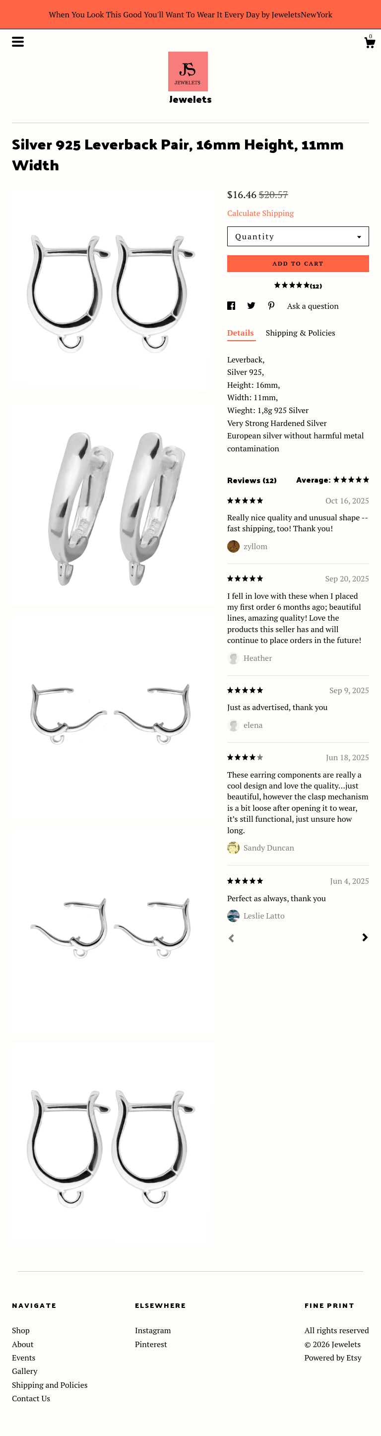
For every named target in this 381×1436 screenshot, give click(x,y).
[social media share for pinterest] (272, 305)
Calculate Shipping (260, 213)
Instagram (153, 1330)
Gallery (24, 1370)
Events (24, 1357)
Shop (21, 1330)
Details (241, 332)
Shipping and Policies (50, 1384)
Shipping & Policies (300, 332)
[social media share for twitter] (252, 305)
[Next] (365, 938)
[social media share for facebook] (232, 305)
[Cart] (369, 44)
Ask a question (313, 305)
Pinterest (151, 1344)
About (23, 1344)
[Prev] (231, 939)
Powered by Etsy (333, 1357)
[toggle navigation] (18, 42)
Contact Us (31, 1398)
